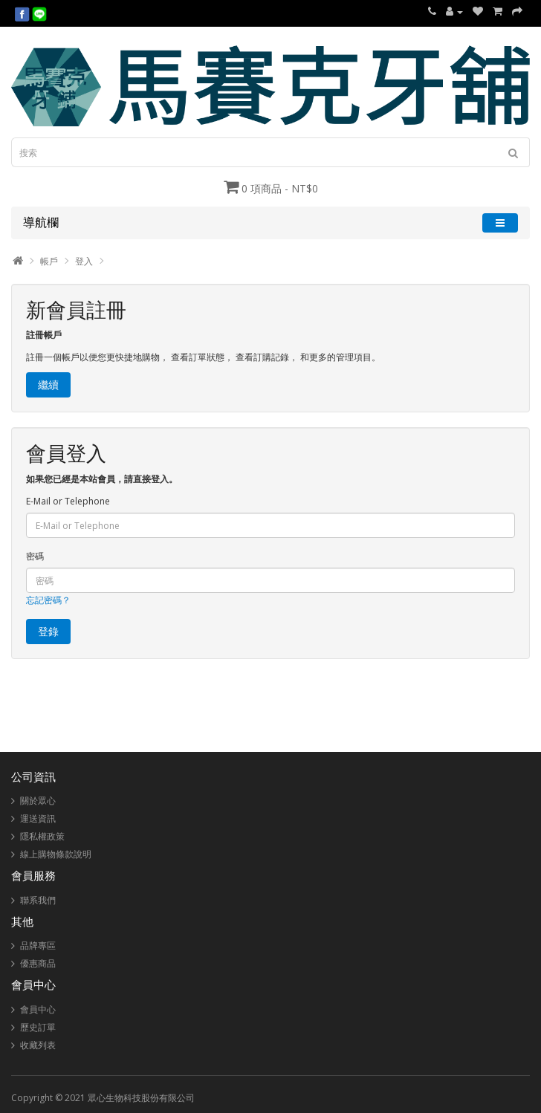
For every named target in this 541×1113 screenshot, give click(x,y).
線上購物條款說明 (55, 854)
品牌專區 (38, 945)
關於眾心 (38, 800)
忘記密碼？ (48, 600)
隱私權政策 (42, 836)
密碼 (35, 556)
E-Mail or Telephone (68, 501)
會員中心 (38, 1009)
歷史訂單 (38, 1027)
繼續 (48, 384)
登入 (84, 261)
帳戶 (49, 261)
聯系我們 (38, 900)
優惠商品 (38, 963)
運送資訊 (38, 818)
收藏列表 (38, 1045)
